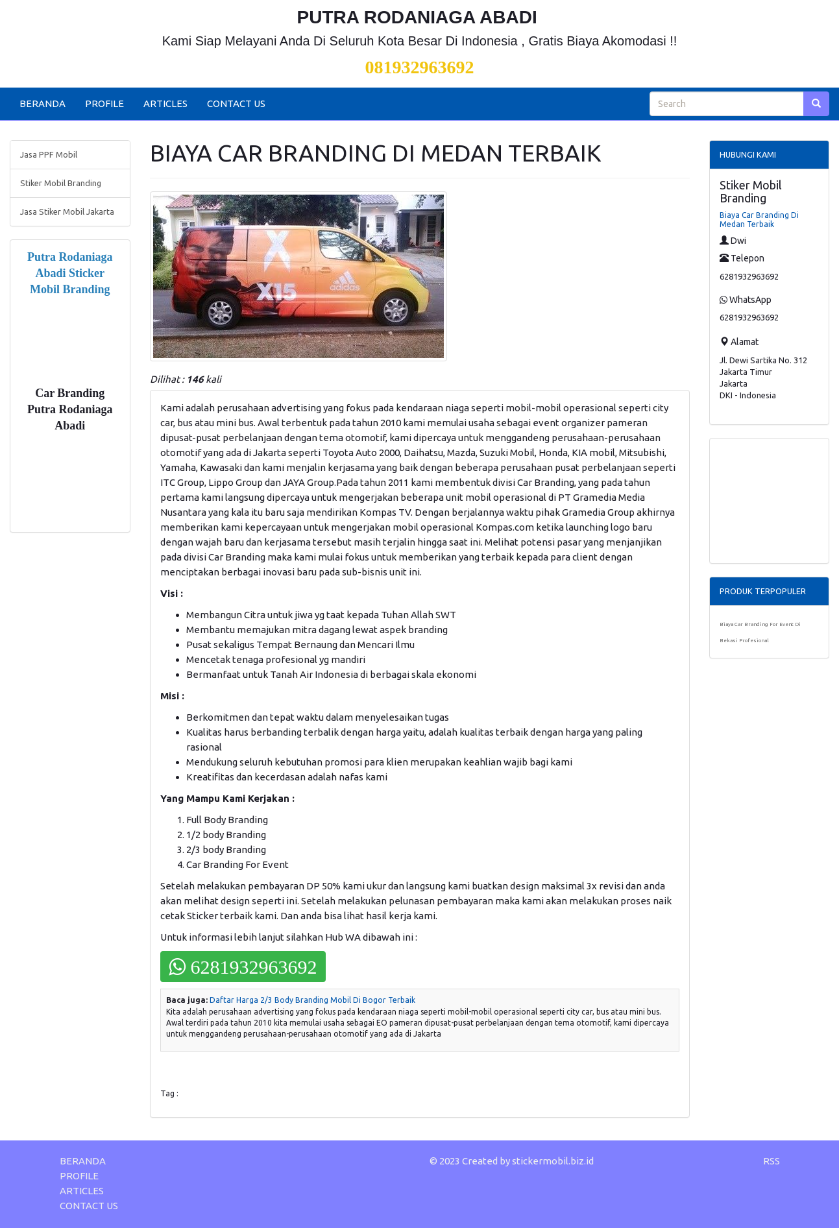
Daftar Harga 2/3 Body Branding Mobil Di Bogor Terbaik (312, 1000)
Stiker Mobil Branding (60, 182)
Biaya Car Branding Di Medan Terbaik (759, 219)
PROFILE (104, 103)
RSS (771, 1160)
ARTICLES (165, 103)
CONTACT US (236, 103)
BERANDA (42, 103)
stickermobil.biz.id (553, 1160)
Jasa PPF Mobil (48, 154)
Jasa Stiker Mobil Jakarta (67, 211)
